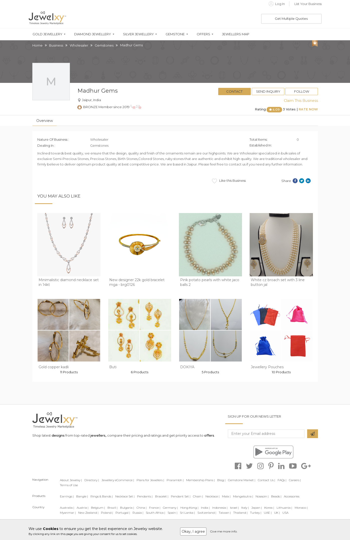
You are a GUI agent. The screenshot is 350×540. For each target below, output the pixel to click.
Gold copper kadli (54, 367)
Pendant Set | (180, 496)
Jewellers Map (235, 34)
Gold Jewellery (47, 34)
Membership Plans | (200, 480)
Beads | (276, 496)
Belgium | (98, 507)
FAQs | (282, 480)
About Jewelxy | (71, 480)
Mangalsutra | (243, 496)
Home (37, 45)
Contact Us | (266, 480)
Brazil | (112, 507)
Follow (301, 91)
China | (142, 507)
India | (205, 507)
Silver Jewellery (138, 34)
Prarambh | (175, 480)
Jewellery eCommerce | (117, 480)
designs (58, 435)
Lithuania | (284, 507)
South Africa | (155, 512)
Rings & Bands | (101, 496)
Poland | (107, 512)
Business (56, 45)
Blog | (221, 480)
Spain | (172, 512)
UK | (277, 512)
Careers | (295, 480)
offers (209, 435)
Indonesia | (219, 507)
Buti (112, 367)
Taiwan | (225, 512)
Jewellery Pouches (267, 367)
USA (285, 512)
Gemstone (175, 34)
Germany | (170, 507)
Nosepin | (262, 496)
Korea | (269, 507)
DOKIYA (187, 367)
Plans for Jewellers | (150, 480)
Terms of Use (69, 485)
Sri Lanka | (187, 512)
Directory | (91, 480)
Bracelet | (161, 496)
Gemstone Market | (241, 480)
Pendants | (145, 496)
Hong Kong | (189, 507)
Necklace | (212, 496)
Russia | (138, 512)
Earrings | (67, 496)
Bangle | (82, 496)
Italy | (245, 507)
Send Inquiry (268, 91)
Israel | (234, 507)
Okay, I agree (193, 531)
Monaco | (301, 507)
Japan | (256, 507)
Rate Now (308, 109)
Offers (203, 34)
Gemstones (104, 45)
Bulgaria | (127, 507)
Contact (234, 91)
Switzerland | (206, 512)
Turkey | (255, 512)
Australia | (67, 507)
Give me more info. (224, 531)
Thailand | (240, 512)
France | (154, 507)
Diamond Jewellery (92, 34)
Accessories (291, 496)
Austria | (82, 507)
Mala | (226, 496)
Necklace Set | (125, 496)
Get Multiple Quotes (291, 19)
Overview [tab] (44, 120)
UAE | (268, 512)
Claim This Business (301, 100)
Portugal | (122, 512)
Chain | (198, 496)
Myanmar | (68, 512)
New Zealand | (88, 512)
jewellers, (98, 435)
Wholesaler (79, 45)
